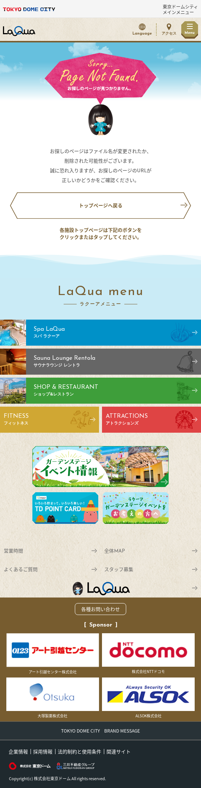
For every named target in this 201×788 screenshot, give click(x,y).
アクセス (169, 34)
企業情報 (18, 751)
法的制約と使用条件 (79, 751)
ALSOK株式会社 (148, 698)
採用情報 (42, 751)
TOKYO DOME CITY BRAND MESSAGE (100, 730)
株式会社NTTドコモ (148, 654)
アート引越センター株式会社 (52, 654)
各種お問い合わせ (100, 608)
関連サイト (118, 751)
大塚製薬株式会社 (52, 698)
